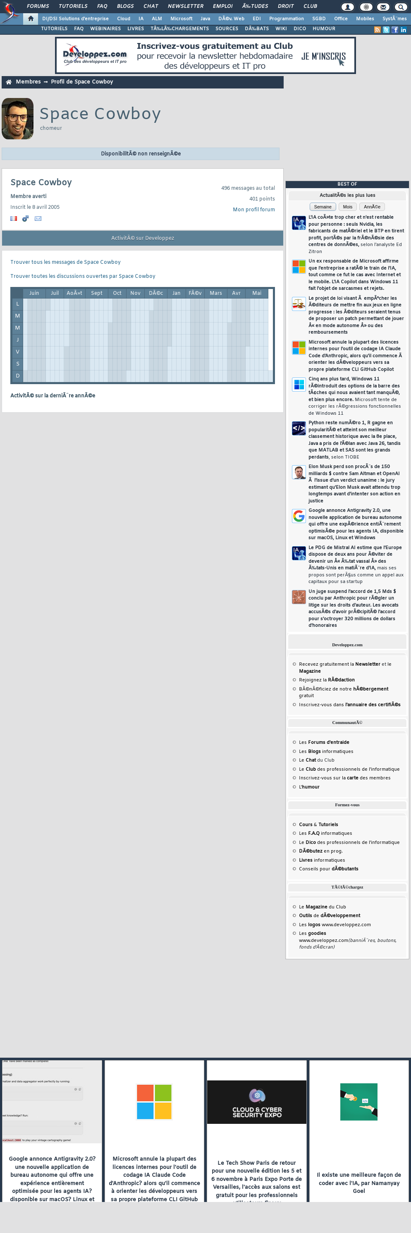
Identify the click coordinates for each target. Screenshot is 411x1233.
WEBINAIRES (105, 29)
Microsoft (181, 19)
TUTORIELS (54, 29)
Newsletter (185, 6)
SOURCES (226, 29)
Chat (151, 6)
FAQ (102, 6)
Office (341, 19)
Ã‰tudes (255, 6)
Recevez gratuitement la (339, 664)
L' (309, 787)
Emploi (222, 6)
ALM (157, 19)
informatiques (322, 860)
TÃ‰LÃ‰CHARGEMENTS (180, 29)
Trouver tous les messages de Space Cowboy (65, 262)
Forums (38, 6)
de (329, 916)
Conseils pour (328, 869)
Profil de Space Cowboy (82, 82)
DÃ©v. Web (231, 19)
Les (324, 743)
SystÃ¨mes (394, 19)
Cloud (123, 19)
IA (141, 19)
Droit (285, 6)
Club (310, 6)
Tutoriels (73, 6)
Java (205, 19)
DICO (300, 29)
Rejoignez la (327, 680)
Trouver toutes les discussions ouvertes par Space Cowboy (82, 276)
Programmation (286, 19)
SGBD (319, 19)
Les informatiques (326, 752)
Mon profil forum (254, 210)
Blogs (125, 6)
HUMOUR (324, 29)
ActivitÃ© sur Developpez (142, 238)
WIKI (281, 29)
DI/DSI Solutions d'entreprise (75, 19)
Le (307, 760)
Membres (28, 82)
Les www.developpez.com (335, 925)
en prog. (321, 851)
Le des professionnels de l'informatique (349, 769)
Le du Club (322, 907)
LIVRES (135, 29)
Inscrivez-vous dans (350, 705)
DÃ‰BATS (257, 29)
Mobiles (365, 19)
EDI (257, 19)
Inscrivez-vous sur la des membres (345, 778)
